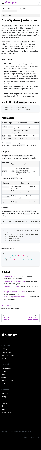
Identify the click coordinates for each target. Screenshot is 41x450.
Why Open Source (7, 355)
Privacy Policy (27, 432)
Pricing (3, 397)
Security (4, 432)
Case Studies (6, 368)
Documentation (6, 352)
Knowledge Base (7, 381)
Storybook (5, 374)
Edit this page (7, 306)
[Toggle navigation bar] (2, 2)
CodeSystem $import (11, 287)
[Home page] (3, 8)
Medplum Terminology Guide (14, 292)
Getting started (6, 349)
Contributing (5, 384)
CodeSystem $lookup (11, 276)
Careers (4, 403)
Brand (3, 409)
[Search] (38, 3)
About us (4, 393)
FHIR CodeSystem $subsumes (14, 297)
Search (3, 358)
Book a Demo (6, 412)
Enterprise (4, 400)
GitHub (3, 378)
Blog (2, 406)
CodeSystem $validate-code (14, 281)
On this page (7, 15)
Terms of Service (15, 432)
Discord (4, 371)
